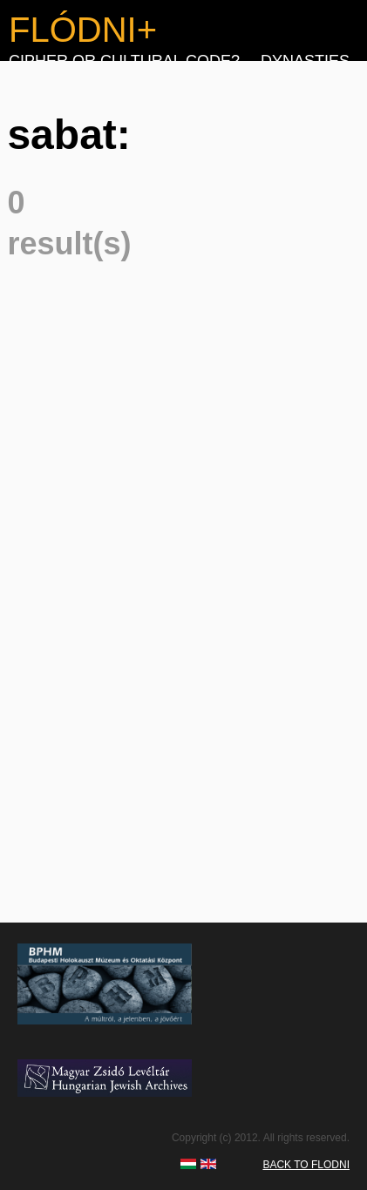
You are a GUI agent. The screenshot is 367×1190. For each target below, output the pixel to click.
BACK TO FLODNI (306, 1165)
